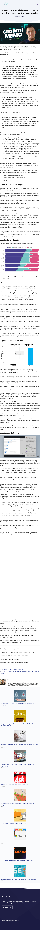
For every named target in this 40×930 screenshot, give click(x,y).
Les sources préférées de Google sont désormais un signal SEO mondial (18, 879)
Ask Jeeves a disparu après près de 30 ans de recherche (14, 784)
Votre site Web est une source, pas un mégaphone (13, 823)
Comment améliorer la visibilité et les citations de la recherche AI (17, 860)
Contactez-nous (7, 907)
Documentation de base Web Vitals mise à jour (13, 669)
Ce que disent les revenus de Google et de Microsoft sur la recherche (18, 842)
